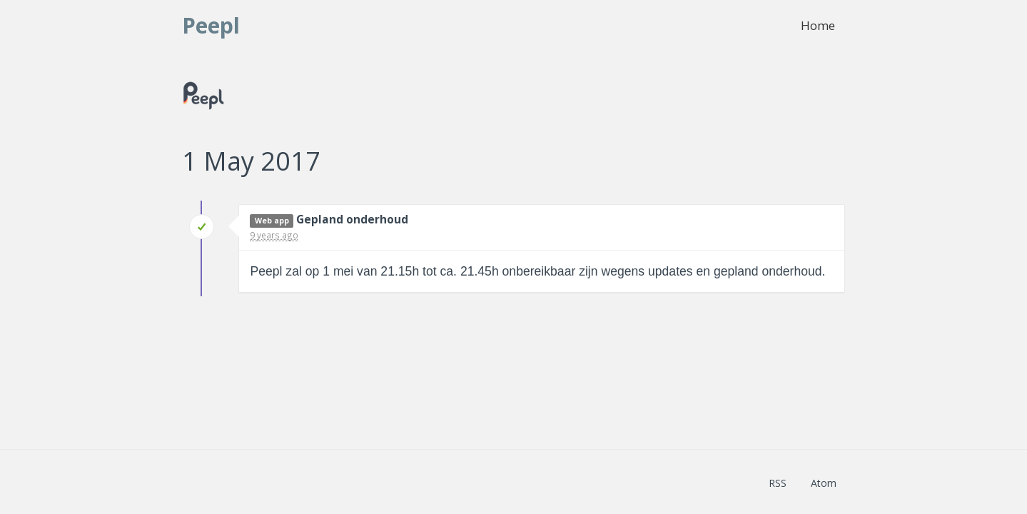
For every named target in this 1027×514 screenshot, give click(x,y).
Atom (823, 483)
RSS (777, 483)
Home (818, 25)
